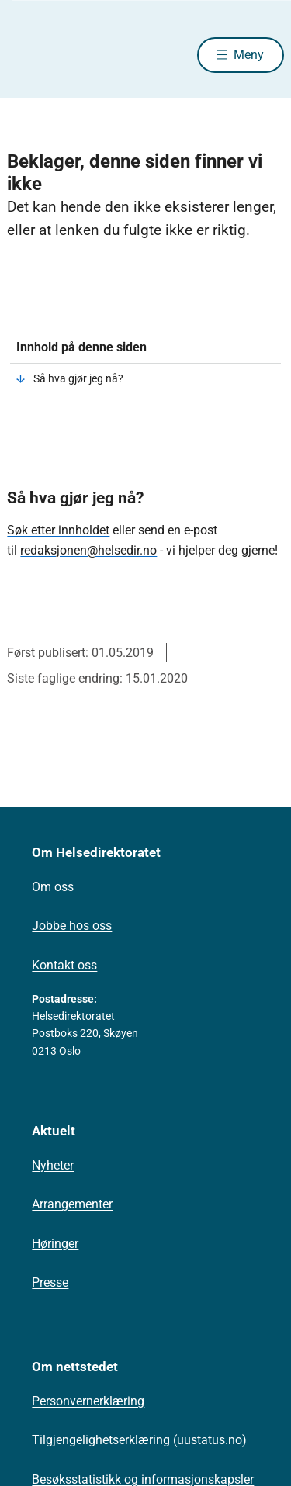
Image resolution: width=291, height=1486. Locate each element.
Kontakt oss (64, 965)
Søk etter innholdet (58, 530)
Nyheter (53, 1165)
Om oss (53, 887)
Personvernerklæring (88, 1401)
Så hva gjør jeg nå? (78, 378)
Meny (249, 54)
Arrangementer (72, 1204)
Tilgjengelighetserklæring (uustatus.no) (139, 1439)
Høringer (55, 1243)
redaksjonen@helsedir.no (88, 550)
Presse (50, 1282)
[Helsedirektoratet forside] (25, 54)
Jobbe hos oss (72, 925)
